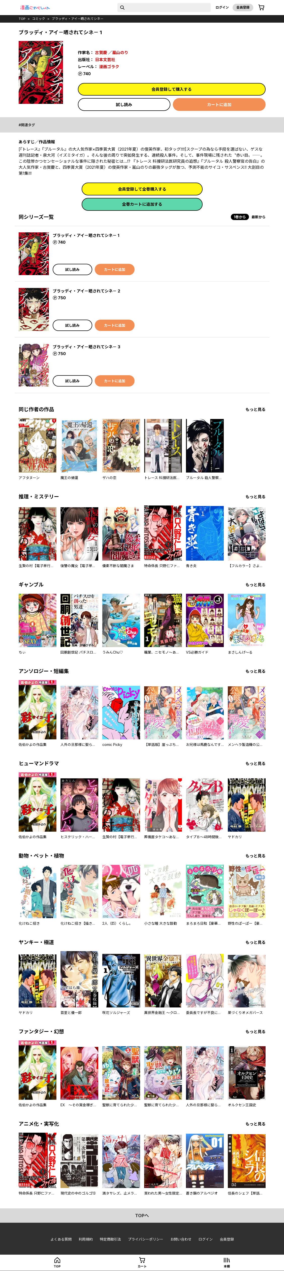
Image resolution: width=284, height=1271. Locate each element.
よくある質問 (61, 1239)
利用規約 (86, 1239)
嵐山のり (120, 52)
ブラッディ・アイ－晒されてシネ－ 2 (86, 290)
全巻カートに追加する (142, 204)
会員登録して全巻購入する (142, 189)
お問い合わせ (181, 1239)
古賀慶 (101, 52)
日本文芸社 (105, 59)
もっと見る (255, 409)
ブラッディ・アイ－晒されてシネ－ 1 (86, 235)
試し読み (124, 104)
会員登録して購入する (171, 89)
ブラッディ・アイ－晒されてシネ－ (78, 19)
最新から (258, 217)
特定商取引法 (110, 1239)
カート (142, 1266)
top (22, 19)
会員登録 (242, 7)
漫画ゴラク (109, 66)
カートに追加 (219, 104)
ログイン (222, 7)
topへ (142, 1215)
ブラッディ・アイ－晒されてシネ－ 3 (86, 346)
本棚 (227, 1266)
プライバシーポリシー (145, 1239)
